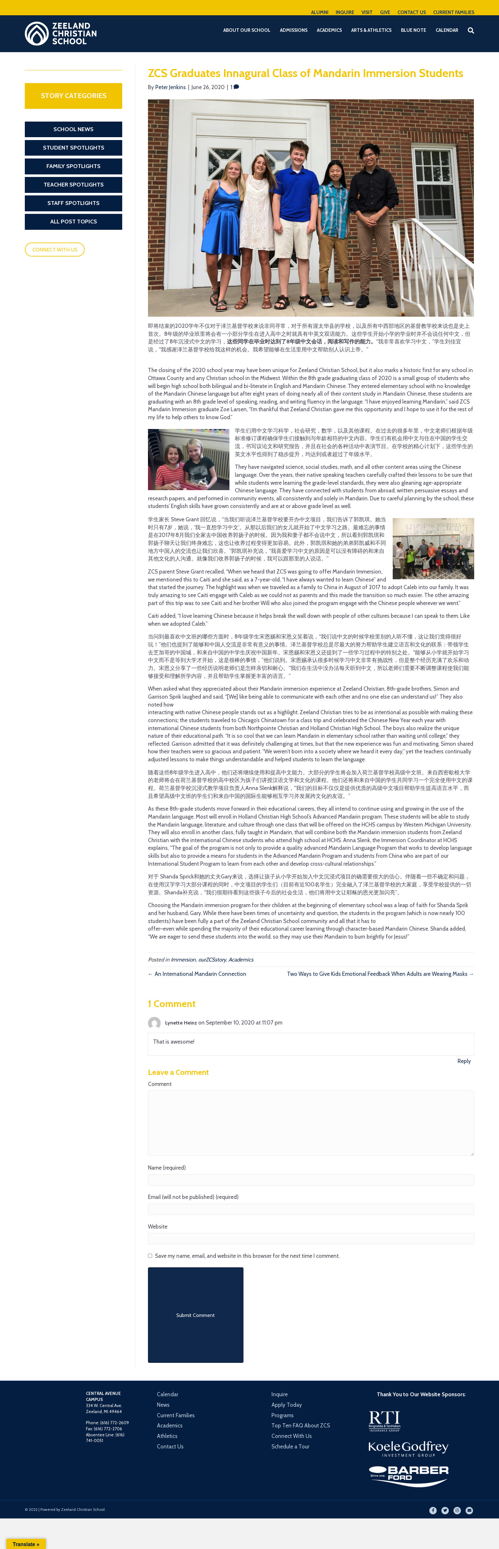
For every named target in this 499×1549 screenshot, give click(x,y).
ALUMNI (319, 12)
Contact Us (170, 1446)
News (163, 1405)
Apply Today (286, 1405)
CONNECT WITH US (54, 250)
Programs (282, 1415)
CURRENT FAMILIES (453, 12)
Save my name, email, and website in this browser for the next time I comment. (247, 1256)
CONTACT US (411, 12)
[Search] (468, 30)
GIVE (385, 12)
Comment (160, 1084)
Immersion (183, 959)
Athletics (167, 1436)
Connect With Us (291, 1436)
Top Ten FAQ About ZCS (300, 1425)
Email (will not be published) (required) (193, 1197)
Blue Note (413, 30)
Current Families (176, 1415)
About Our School (247, 30)
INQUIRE (345, 12)
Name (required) (167, 1168)
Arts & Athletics (371, 30)
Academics (329, 30)
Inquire (279, 1394)
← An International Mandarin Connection (197, 974)
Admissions (293, 30)
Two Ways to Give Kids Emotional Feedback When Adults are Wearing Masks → (380, 974)
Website (157, 1226)
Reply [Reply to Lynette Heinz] (464, 1061)
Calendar (447, 30)
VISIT (367, 12)
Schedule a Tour (290, 1446)
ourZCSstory (212, 959)
